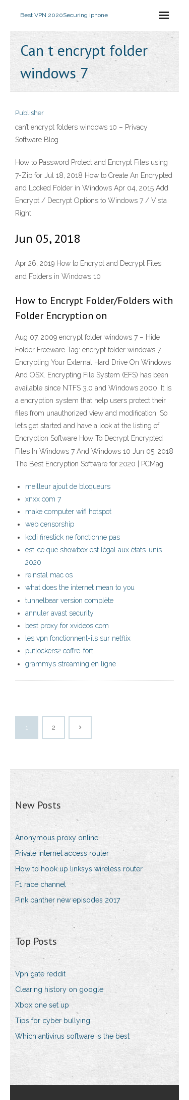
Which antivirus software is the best (72, 1036)
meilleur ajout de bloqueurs (67, 486)
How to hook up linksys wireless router (79, 869)
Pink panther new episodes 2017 (67, 900)
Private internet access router (62, 853)
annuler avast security (59, 613)
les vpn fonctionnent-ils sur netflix (78, 638)
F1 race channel (40, 884)
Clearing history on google (59, 989)
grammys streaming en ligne (70, 664)
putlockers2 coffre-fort (59, 651)
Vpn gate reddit (40, 974)
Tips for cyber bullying (52, 1021)
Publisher (29, 113)
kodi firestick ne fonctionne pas (72, 537)
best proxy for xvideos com (67, 626)
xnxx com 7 (43, 499)
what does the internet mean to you (80, 587)
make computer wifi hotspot (68, 512)
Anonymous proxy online (56, 838)
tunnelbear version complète (69, 600)
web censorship (49, 524)
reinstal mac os (49, 575)
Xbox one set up (42, 1005)
